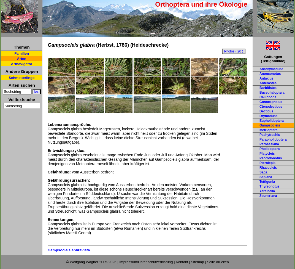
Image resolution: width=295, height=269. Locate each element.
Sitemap (197, 262)
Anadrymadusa (271, 69)
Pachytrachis (269, 135)
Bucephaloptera (272, 92)
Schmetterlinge (22, 78)
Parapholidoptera (273, 139)
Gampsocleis (269, 125)
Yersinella (267, 191)
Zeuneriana (268, 196)
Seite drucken (218, 262)
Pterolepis (267, 163)
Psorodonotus (270, 158)
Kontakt (182, 262)
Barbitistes (268, 88)
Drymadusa (268, 116)
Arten (21, 59)
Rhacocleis (268, 168)
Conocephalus (270, 102)
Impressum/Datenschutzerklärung (146, 262)
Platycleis (267, 153)
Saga (263, 172)
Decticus (266, 111)
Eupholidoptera (271, 121)
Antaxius (266, 78)
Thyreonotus (269, 186)
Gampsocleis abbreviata (69, 250)
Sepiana (265, 177)
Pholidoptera (269, 149)
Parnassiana (269, 144)
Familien (21, 53)
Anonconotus (270, 74)
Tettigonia (267, 182)
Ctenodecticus (270, 107)
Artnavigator (21, 64)
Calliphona (267, 97)
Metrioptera (268, 130)
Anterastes (268, 83)
